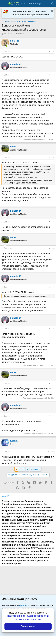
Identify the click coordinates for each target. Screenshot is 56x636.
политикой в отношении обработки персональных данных (28, 617)
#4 (54, 222)
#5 (54, 248)
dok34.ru (8, 34)
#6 (54, 287)
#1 (54, 52)
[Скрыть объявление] (51, 11)
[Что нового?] (46, 3)
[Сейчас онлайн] (7, 45)
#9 (54, 416)
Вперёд (34, 469)
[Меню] (4, 3)
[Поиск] (52, 3)
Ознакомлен (28, 626)
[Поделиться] (50, 51)
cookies (23, 605)
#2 (54, 75)
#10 (53, 452)
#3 (54, 158)
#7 (54, 329)
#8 (54, 383)
